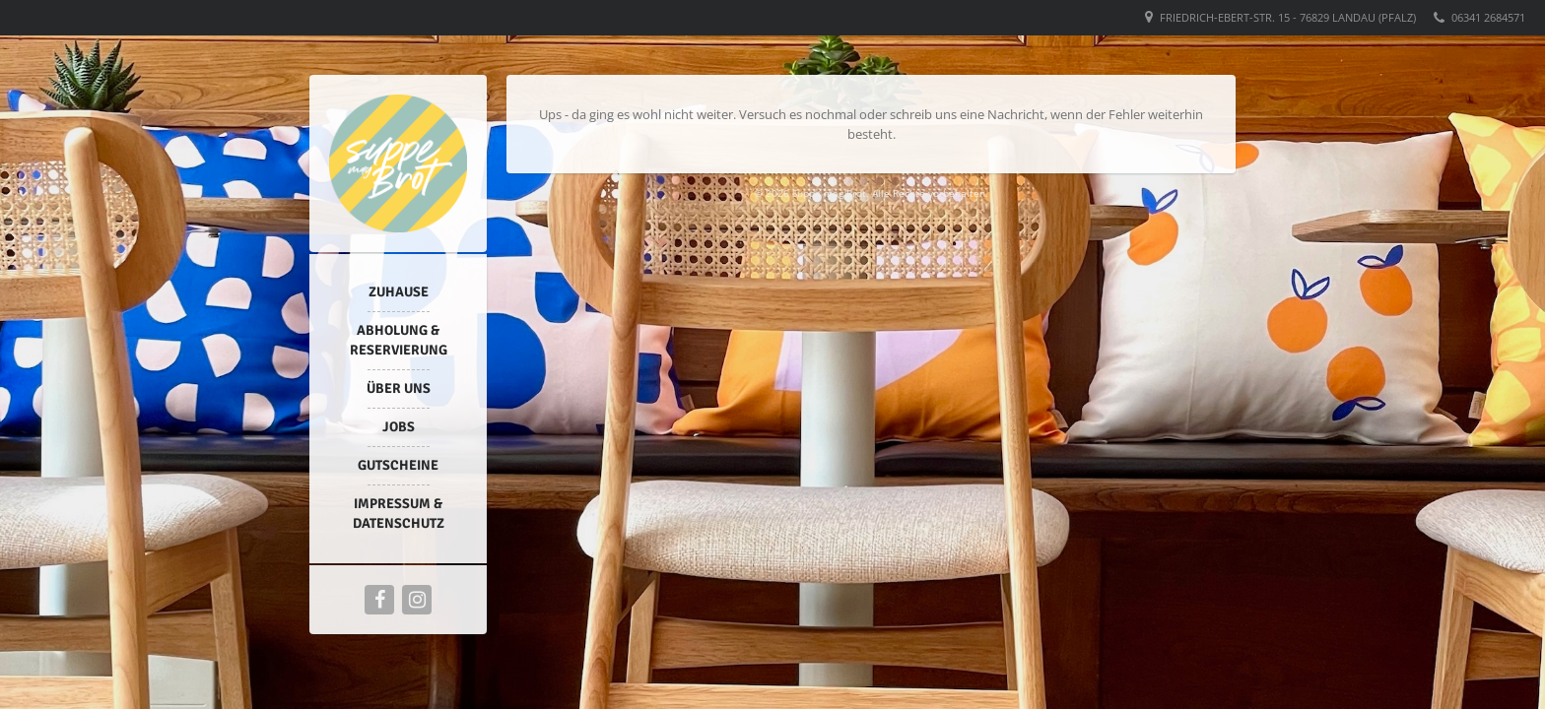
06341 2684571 (1488, 17)
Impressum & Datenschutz (398, 513)
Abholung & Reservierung (398, 340)
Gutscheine (398, 465)
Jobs (398, 427)
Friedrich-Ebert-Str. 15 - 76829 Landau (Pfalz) (1288, 17)
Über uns (399, 388)
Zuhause (399, 292)
